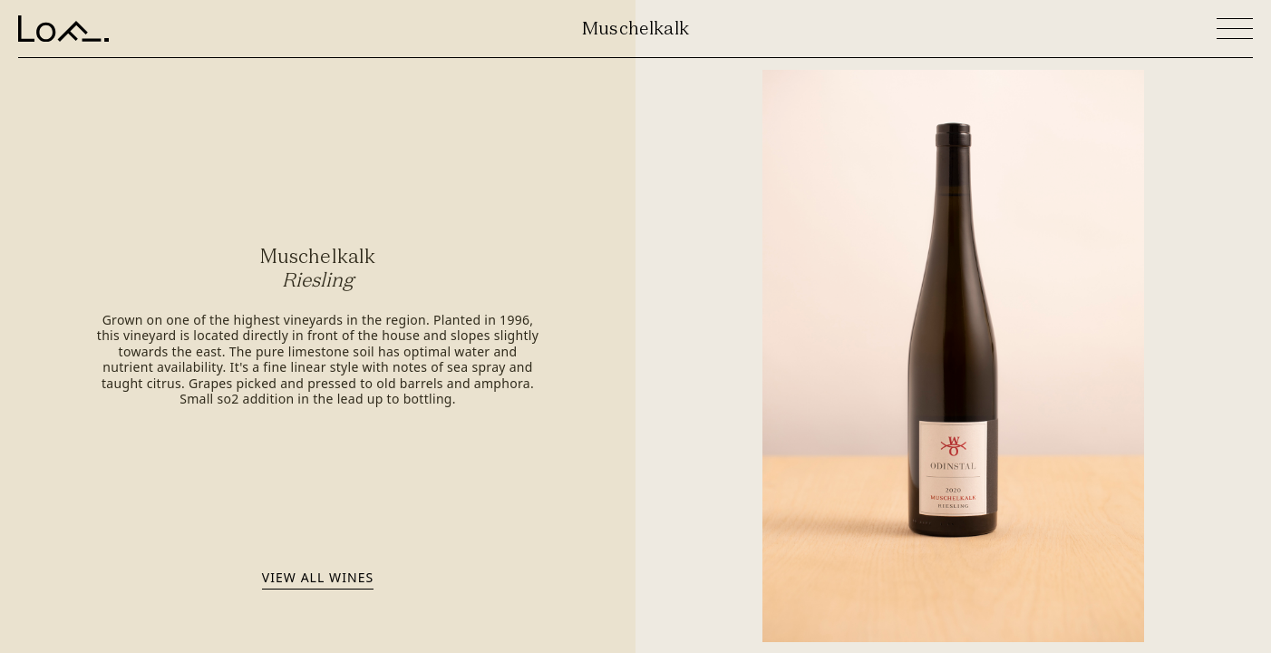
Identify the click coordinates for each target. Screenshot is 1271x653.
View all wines (318, 577)
